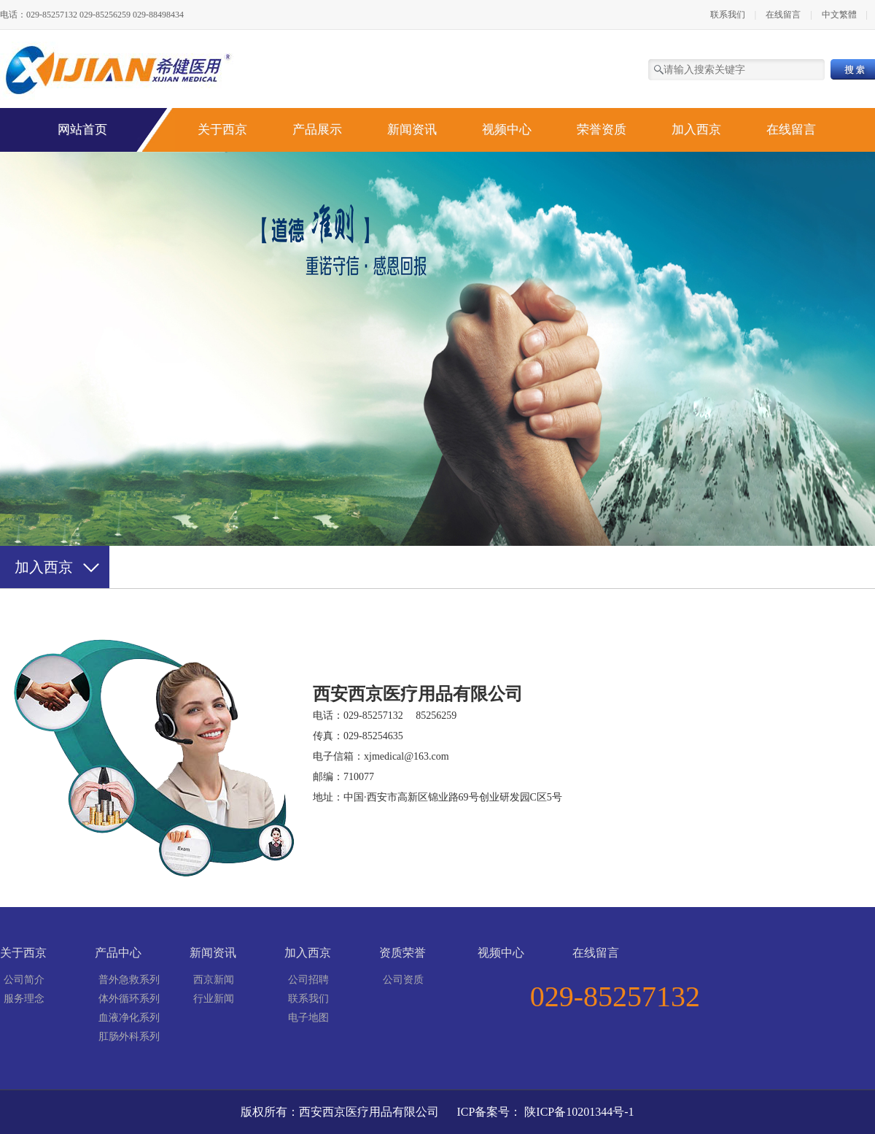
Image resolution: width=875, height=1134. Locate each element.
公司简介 (24, 979)
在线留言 (783, 14)
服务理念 (24, 998)
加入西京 (696, 129)
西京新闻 (213, 979)
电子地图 (308, 1017)
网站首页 (82, 129)
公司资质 (403, 979)
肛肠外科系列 (129, 1036)
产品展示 (317, 129)
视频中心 (507, 129)
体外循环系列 (129, 998)
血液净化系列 (129, 1017)
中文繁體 (840, 14)
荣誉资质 (601, 129)
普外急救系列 (129, 979)
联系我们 (727, 14)
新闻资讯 (412, 129)
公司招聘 (308, 979)
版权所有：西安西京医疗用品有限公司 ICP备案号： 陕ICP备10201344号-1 (437, 1112)
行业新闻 (213, 998)
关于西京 (222, 129)
